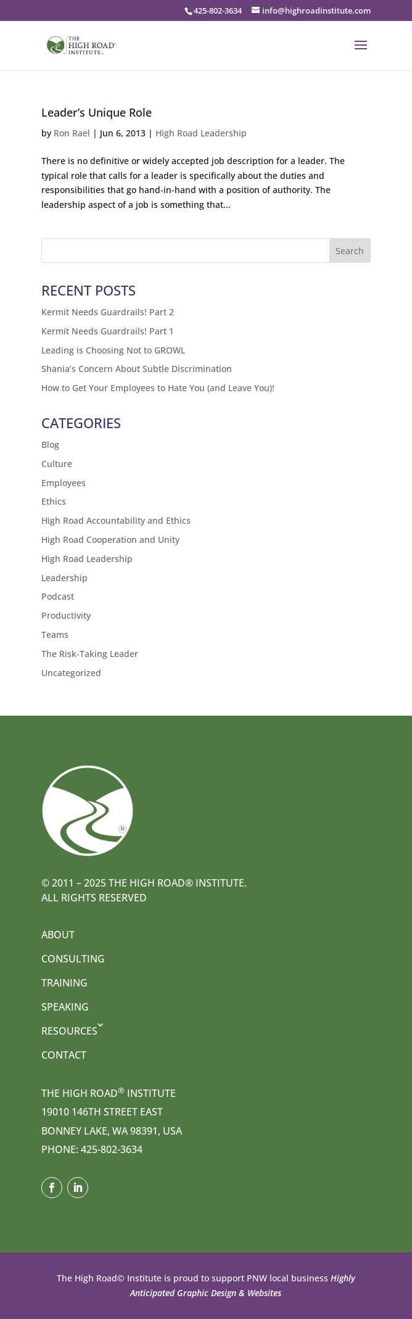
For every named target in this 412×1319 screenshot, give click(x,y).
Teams (54, 634)
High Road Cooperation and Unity (110, 539)
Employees (63, 483)
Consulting (73, 958)
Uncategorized (71, 673)
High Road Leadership (201, 133)
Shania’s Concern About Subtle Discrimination (136, 368)
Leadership (64, 578)
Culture (56, 463)
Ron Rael (72, 133)
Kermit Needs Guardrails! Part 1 (107, 331)
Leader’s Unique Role (96, 112)
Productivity (66, 615)
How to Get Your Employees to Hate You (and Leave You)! (157, 388)
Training (64, 983)
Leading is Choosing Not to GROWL (113, 350)
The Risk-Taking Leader (89, 654)
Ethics (53, 501)
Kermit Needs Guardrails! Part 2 (107, 312)
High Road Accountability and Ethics (116, 520)
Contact (63, 1055)
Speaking (65, 1007)
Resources (69, 1031)
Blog (50, 444)
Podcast (57, 596)
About (58, 934)
